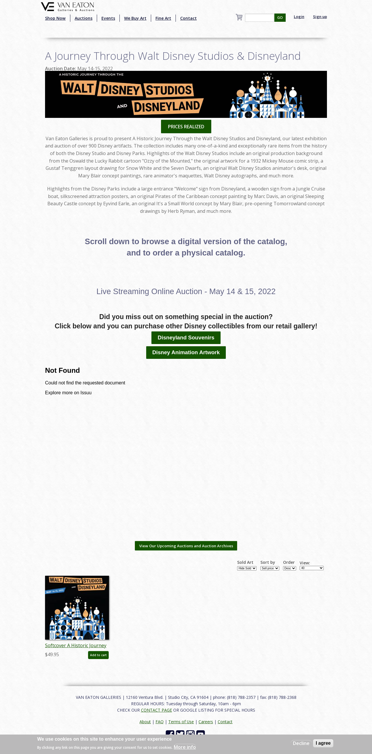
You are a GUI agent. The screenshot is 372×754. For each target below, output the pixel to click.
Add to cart (98, 655)
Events (108, 18)
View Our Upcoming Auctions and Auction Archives (186, 545)
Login (299, 16)
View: (305, 563)
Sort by (267, 562)
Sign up (320, 16)
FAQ (159, 721)
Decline (301, 743)
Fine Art (163, 18)
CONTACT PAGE (156, 710)
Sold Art (245, 562)
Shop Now (55, 18)
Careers (205, 721)
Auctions (83, 18)
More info (185, 747)
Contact (188, 18)
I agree (323, 743)
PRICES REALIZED (186, 126)
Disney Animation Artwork (186, 352)
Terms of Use (181, 721)
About (145, 721)
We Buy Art (135, 18)
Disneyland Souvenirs (186, 337)
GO (280, 17)
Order (289, 562)
